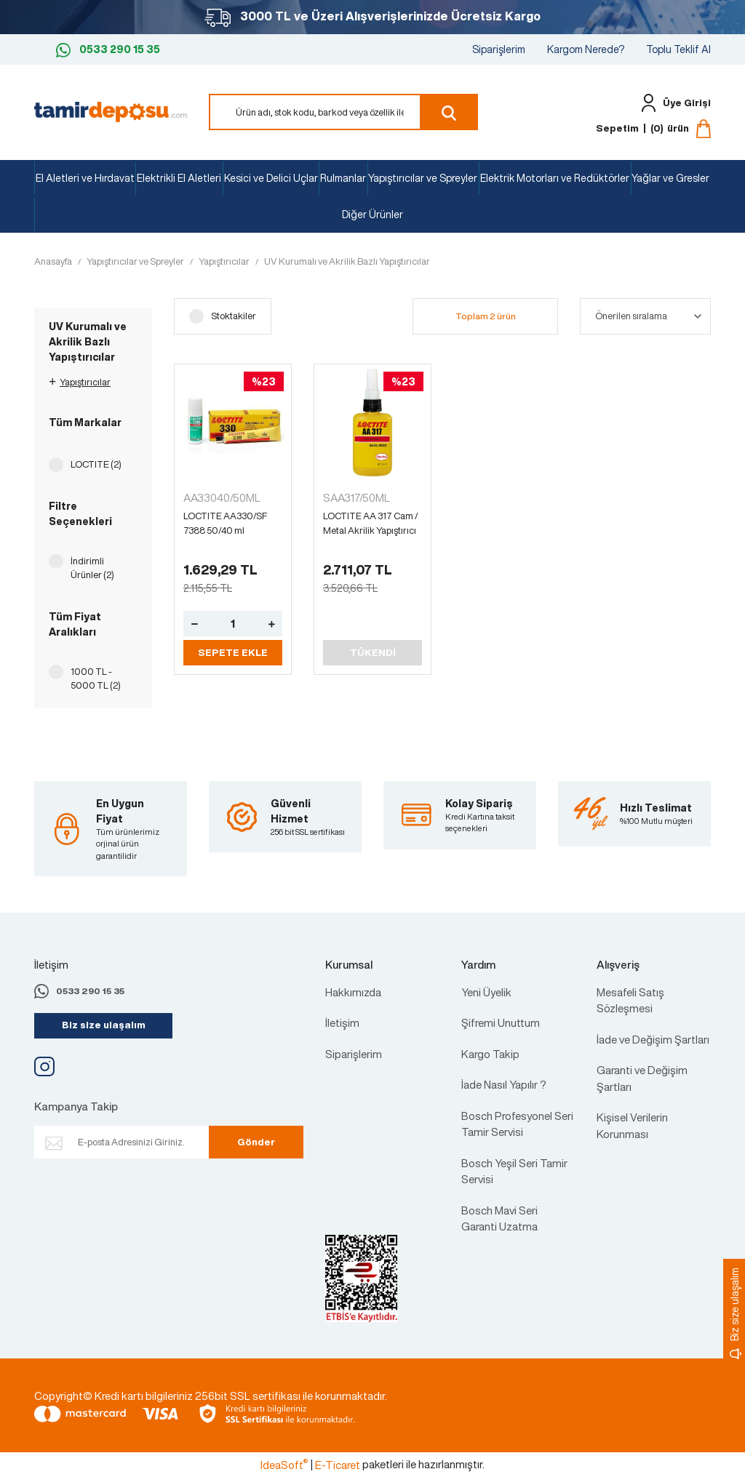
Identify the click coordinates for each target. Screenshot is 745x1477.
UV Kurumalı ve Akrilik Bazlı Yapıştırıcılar (347, 261)
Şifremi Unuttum (500, 1022)
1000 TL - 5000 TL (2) (96, 679)
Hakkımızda (353, 992)
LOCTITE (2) (96, 464)
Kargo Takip (490, 1054)
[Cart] (653, 128)
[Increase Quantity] (271, 623)
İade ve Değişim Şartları (653, 1039)
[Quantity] (232, 623)
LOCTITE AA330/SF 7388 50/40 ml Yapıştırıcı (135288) (225, 523)
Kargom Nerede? (585, 49)
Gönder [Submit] (256, 1142)
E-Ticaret (337, 1465)
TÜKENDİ (373, 653)
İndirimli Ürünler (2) (92, 568)
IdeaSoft (284, 1465)
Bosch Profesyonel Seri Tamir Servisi (517, 1124)
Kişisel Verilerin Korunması (632, 1125)
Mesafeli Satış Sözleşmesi (630, 1000)
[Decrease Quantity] (194, 623)
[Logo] (110, 111)
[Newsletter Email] (141, 1142)
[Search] (343, 112)
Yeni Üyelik (486, 992)
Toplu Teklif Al (678, 49)
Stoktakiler (233, 316)
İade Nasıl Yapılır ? (503, 1084)
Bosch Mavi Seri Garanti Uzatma (499, 1218)
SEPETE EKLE (233, 653)
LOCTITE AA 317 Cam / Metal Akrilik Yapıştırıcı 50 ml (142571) (370, 523)
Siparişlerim (498, 49)
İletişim (342, 1022)
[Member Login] (672, 103)
